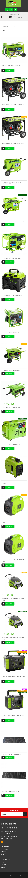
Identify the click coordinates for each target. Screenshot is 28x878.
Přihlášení (3, 853)
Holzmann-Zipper (5, 14)
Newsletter (14, 810)
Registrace (3, 851)
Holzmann (3, 864)
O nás (2, 862)
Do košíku (9, 71)
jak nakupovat (4, 849)
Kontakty (3, 867)
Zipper (2, 866)
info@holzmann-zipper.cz (10, 832)
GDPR (2, 854)
